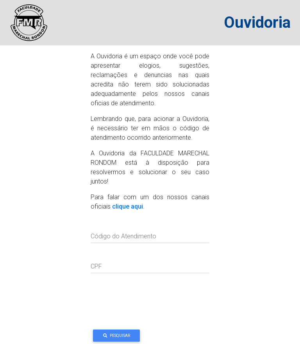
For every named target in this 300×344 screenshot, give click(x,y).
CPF (96, 266)
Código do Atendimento (123, 236)
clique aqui (127, 206)
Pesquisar (116, 335)
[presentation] (150, 302)
